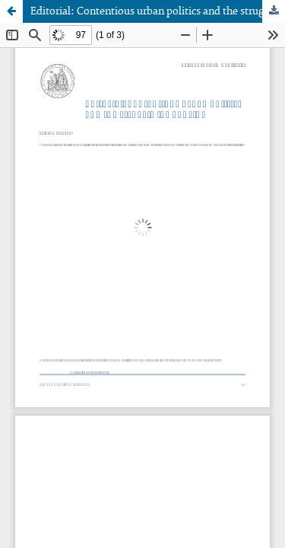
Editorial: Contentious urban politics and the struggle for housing (157, 11)
